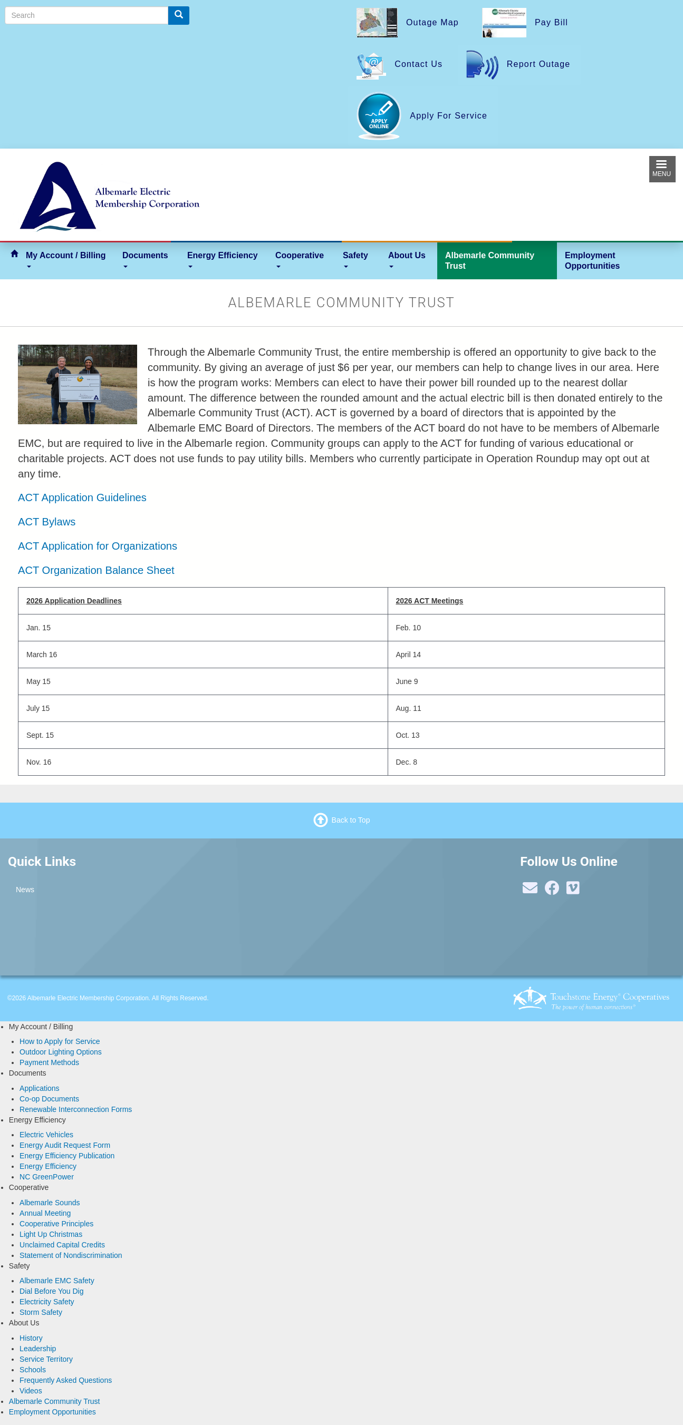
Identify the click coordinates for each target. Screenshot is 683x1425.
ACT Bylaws (46, 522)
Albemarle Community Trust (489, 260)
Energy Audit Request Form (65, 1145)
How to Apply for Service (60, 1041)
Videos (31, 1391)
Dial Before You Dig (51, 1291)
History (31, 1338)
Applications (40, 1088)
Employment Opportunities (592, 260)
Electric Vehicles (46, 1134)
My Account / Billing (66, 259)
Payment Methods (49, 1062)
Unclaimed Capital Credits (62, 1245)
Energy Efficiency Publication (67, 1155)
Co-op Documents (49, 1099)
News (25, 889)
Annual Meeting (45, 1213)
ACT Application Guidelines (82, 497)
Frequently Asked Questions (66, 1380)
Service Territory (46, 1359)
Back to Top (351, 819)
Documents (145, 259)
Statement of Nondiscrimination (71, 1255)
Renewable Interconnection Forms (76, 1109)
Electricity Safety (47, 1301)
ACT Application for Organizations (97, 546)
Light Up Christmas (51, 1234)
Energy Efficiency (222, 259)
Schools (33, 1369)
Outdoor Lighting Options (61, 1052)
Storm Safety (41, 1312)
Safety (355, 259)
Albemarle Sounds (50, 1202)
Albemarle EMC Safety (57, 1280)
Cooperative (299, 259)
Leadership (38, 1348)
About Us (407, 259)
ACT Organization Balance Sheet (96, 570)
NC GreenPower (47, 1177)
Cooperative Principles (56, 1223)
